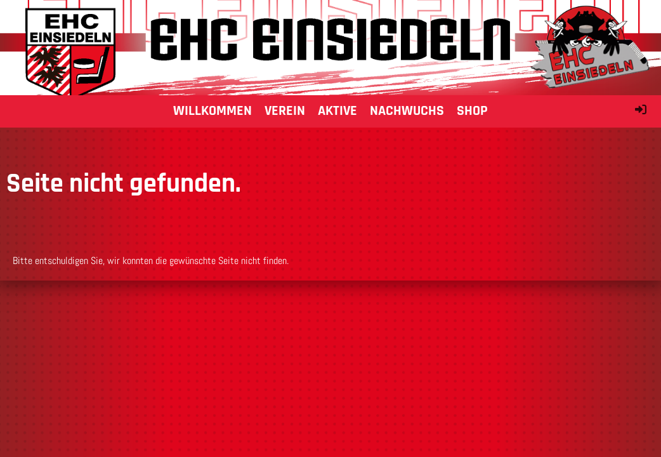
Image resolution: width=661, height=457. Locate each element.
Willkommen (212, 111)
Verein (285, 111)
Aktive (337, 111)
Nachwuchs (407, 111)
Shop (472, 111)
